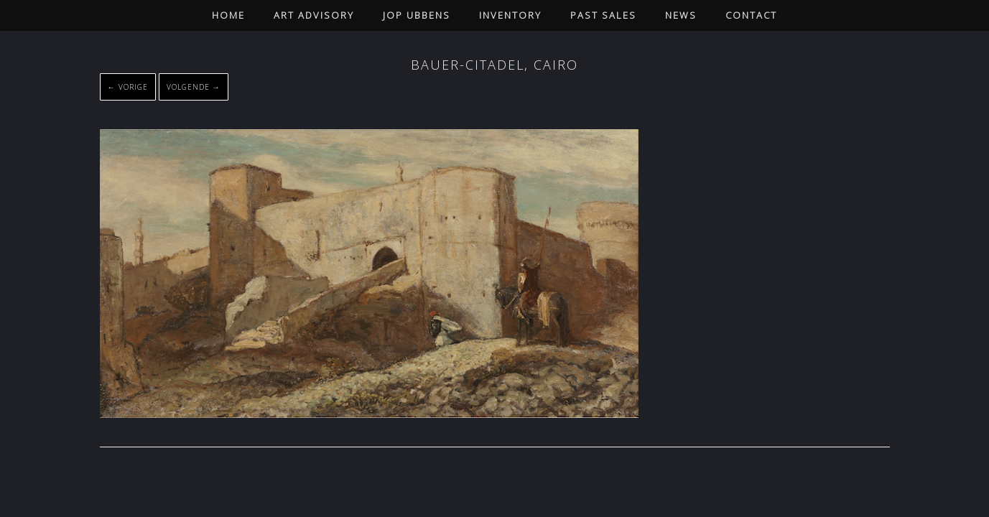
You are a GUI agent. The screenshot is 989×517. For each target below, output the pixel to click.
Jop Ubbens (416, 15)
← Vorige (128, 87)
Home (228, 15)
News (681, 15)
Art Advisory (314, 15)
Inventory (510, 15)
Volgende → (193, 87)
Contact (751, 15)
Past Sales (603, 15)
